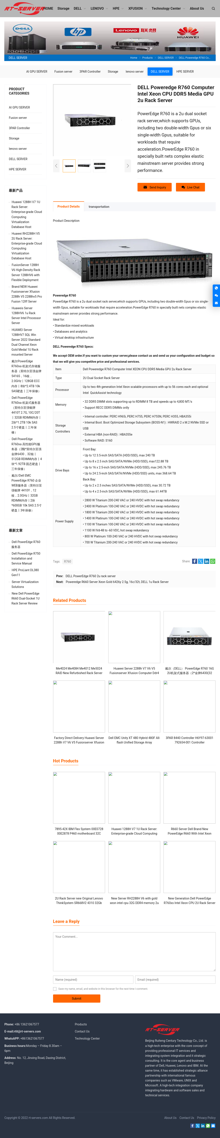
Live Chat (191, 187)
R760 (67, 561)
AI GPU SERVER (36, 71)
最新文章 (16, 530)
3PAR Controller (90, 71)
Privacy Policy (206, 1118)
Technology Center (87, 1038)
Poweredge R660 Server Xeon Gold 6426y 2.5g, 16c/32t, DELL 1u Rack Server (117, 582)
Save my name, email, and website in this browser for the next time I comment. (103, 988)
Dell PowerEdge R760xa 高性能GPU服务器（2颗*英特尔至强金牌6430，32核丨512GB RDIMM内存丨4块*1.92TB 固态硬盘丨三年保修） (26, 454)
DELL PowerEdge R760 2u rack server (91, 576)
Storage (113, 71)
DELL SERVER (160, 71)
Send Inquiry (154, 187)
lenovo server (135, 71)
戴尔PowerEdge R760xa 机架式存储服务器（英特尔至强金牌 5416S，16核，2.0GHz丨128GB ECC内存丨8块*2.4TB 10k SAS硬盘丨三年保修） (26, 376)
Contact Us (82, 1031)
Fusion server (63, 71)
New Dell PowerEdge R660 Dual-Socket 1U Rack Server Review (25, 598)
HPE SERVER (185, 71)
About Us (170, 1118)
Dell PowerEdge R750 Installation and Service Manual (25, 558)
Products (81, 1024)
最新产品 (16, 190)
